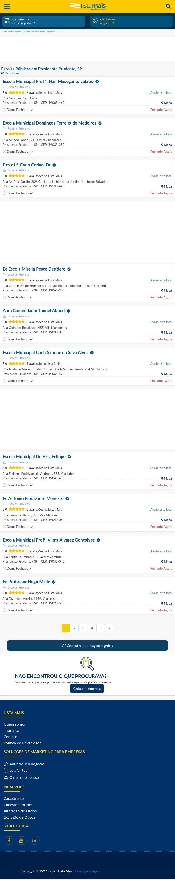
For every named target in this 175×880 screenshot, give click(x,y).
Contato (10, 736)
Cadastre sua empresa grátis (20, 21)
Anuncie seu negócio (26, 763)
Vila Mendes (48, 515)
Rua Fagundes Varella (17, 599)
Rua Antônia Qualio (16, 182)
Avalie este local (161, 93)
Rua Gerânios (12, 98)
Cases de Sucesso (23, 777)
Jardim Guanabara (48, 140)
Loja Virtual (16, 770)
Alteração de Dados (20, 811)
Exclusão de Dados (19, 817)
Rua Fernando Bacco (17, 515)
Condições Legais (87, 871)
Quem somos (15, 724)
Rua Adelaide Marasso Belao (22, 369)
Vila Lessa (49, 599)
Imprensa (11, 730)
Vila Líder (67, 473)
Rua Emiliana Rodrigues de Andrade (27, 473)
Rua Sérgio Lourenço (17, 557)
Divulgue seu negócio (105, 21)
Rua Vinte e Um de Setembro (23, 286)
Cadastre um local (19, 804)
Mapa (167, 103)
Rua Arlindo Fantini (16, 140)
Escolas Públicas (16, 87)
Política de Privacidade (23, 743)
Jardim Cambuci (50, 557)
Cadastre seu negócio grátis (87, 645)
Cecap (34, 98)
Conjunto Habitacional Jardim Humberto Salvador (72, 182)
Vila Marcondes (55, 327)
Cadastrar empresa (87, 688)
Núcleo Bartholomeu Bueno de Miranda (79, 286)
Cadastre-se (14, 798)
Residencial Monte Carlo (90, 369)
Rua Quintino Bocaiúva (19, 327)
